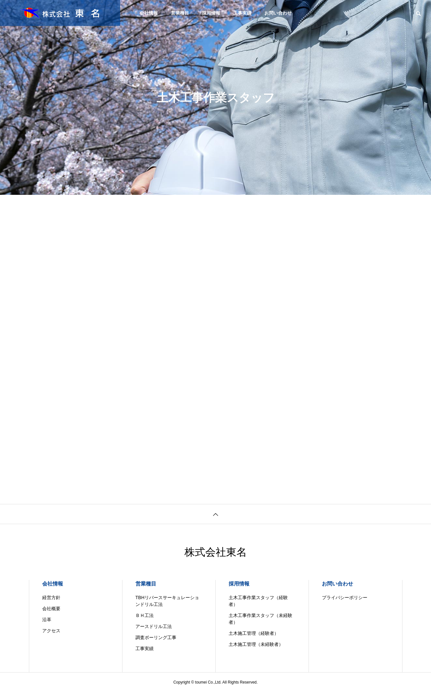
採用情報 (211, 13)
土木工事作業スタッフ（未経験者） (260, 619)
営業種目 (180, 13)
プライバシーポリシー (344, 597)
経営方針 (51, 597)
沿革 (46, 619)
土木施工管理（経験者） (254, 633)
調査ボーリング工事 (155, 637)
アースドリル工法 (153, 626)
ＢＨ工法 (144, 615)
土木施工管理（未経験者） (256, 644)
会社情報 (149, 13)
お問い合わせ (278, 13)
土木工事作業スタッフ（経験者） (258, 601)
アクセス (51, 630)
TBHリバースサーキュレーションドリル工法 (167, 601)
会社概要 (51, 608)
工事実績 (242, 13)
